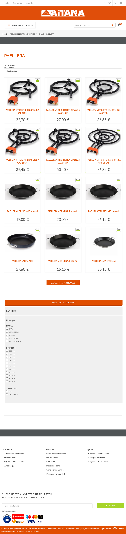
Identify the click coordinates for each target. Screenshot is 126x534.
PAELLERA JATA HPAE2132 (103, 261)
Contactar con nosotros (98, 453)
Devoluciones (52, 457)
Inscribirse (110, 505)
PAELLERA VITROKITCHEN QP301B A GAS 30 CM (63, 111)
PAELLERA (50, 34)
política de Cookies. (32, 531)
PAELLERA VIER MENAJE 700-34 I (22, 211)
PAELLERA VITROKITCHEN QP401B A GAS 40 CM (22, 161)
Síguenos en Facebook (14, 461)
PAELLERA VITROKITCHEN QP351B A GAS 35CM (103, 111)
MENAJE (41, 34)
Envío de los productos (56, 453)
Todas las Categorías (64, 303)
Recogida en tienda (96, 457)
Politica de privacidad (55, 474)
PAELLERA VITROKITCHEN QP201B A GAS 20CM (22, 111)
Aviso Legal (9, 466)
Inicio (6, 3)
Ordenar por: (10, 67)
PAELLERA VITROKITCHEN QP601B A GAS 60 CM (104, 161)
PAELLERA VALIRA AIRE (22, 261)
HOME (4, 34)
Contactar (17, 3)
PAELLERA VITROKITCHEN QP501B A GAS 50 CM (63, 161)
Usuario (29, 3)
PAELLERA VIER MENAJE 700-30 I (63, 261)
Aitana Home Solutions (14, 453)
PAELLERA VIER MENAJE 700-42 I (103, 211)
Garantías (50, 461)
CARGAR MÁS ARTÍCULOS (63, 283)
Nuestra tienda (10, 457)
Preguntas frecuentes (98, 461)
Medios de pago (53, 466)
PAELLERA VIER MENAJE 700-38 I (63, 211)
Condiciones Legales (55, 470)
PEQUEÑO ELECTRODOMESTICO (22, 34)
